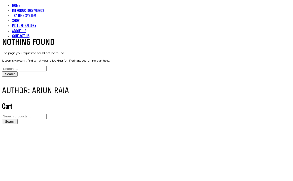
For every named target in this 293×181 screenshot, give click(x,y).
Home (16, 5)
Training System (24, 15)
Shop (16, 20)
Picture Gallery (24, 25)
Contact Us (20, 35)
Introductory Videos (28, 10)
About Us (19, 30)
